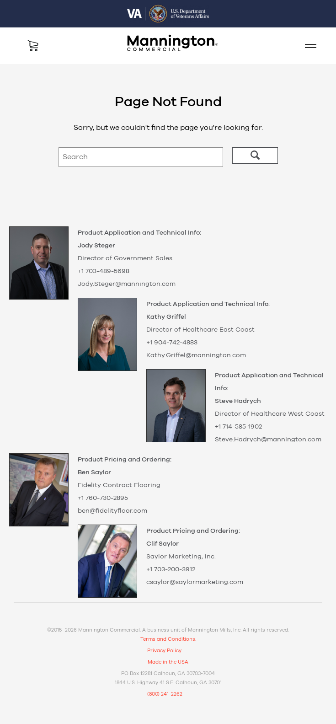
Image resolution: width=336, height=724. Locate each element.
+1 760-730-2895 (103, 498)
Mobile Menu (307, 46)
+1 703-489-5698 (103, 271)
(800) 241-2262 (164, 694)
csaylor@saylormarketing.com (194, 582)
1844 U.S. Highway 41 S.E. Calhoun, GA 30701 (168, 682)
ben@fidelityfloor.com (112, 511)
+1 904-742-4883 (171, 342)
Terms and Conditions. (168, 639)
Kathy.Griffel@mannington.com (196, 355)
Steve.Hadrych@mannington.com (268, 439)
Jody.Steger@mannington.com (127, 284)
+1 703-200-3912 (170, 569)
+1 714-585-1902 (238, 427)
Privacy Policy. (164, 650)
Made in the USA (168, 662)
